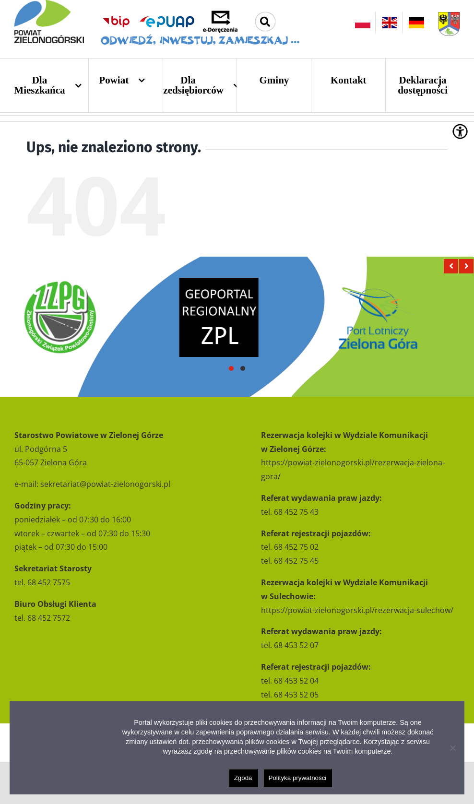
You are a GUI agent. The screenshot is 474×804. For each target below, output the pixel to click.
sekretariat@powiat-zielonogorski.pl (105, 484)
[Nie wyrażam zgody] (452, 748)
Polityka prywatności (298, 777)
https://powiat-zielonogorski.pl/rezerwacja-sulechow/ (357, 610)
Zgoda (243, 777)
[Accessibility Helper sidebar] (460, 131)
